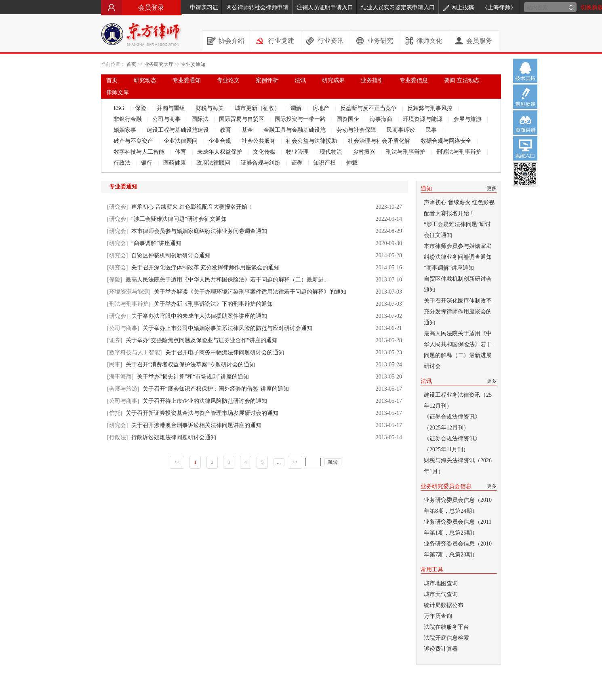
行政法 (123, 163)
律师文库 (117, 92)
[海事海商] (120, 377)
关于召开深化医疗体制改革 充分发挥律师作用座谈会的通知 (205, 267)
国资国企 (349, 119)
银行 (147, 163)
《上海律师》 (499, 7)
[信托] (114, 413)
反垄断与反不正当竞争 (369, 108)
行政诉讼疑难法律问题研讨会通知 (173, 437)
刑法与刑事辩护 (406, 152)
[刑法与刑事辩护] (128, 304)
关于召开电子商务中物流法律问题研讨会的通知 (224, 352)
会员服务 (479, 40)
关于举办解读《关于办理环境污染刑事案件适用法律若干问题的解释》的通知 (250, 292)
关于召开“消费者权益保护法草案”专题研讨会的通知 (190, 365)
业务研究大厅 (158, 64)
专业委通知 (193, 64)
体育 (181, 152)
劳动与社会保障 (357, 130)
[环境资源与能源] (128, 292)
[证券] (114, 340)
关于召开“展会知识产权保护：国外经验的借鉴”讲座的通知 (216, 389)
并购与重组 (172, 108)
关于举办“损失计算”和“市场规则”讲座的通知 (193, 377)
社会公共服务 (259, 141)
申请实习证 (204, 7)
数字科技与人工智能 (140, 152)
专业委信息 (414, 80)
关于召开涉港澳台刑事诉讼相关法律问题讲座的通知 (196, 425)
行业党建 (281, 40)
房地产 (321, 108)
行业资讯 (330, 40)
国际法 (201, 119)
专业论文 (228, 80)
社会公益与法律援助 (312, 141)
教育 (226, 130)
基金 (248, 130)
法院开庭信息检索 (446, 638)
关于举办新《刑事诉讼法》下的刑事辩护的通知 (213, 304)
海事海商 (382, 119)
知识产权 (325, 163)
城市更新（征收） (258, 108)
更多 (492, 188)
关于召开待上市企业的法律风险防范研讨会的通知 (205, 401)
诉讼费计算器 (441, 649)
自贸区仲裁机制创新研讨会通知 (170, 255)
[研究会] (117, 207)
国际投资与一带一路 (301, 119)
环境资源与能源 (423, 119)
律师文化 (429, 40)
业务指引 (372, 80)
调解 (296, 108)
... (279, 462)
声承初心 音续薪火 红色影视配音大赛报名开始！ (192, 207)
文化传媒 (265, 152)
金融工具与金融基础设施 (295, 130)
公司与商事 (167, 119)
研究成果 (333, 80)
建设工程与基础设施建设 (178, 130)
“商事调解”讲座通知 (156, 243)
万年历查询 (438, 616)
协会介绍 (231, 40)
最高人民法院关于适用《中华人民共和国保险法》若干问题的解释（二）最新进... (227, 280)
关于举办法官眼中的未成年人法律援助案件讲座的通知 (199, 316)
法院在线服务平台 (446, 627)
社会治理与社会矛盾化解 (380, 141)
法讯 (300, 80)
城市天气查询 (441, 594)
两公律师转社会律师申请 (257, 7)
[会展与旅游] (123, 389)
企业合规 (220, 141)
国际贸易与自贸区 (242, 119)
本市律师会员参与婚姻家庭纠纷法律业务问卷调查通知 (199, 231)
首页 (131, 64)
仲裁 (352, 163)
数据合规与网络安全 (447, 141)
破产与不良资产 (134, 141)
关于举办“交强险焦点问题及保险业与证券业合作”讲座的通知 (202, 340)
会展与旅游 (468, 119)
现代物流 (332, 152)
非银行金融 (128, 119)
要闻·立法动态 (462, 80)
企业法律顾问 (181, 141)
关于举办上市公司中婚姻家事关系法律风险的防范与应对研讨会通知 (227, 328)
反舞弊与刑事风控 (430, 108)
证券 (297, 163)
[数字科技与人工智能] (134, 352)
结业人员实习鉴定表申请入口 (398, 7)
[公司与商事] (123, 328)
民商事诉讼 (402, 130)
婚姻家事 (126, 130)
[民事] (114, 365)
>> (295, 462)
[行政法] (117, 437)
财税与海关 (210, 108)
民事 (431, 130)
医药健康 (175, 163)
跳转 (333, 462)
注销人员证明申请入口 (325, 7)
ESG (120, 108)
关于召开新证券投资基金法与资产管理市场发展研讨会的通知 (202, 413)
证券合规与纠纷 (261, 163)
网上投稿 (458, 7)
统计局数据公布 (443, 605)
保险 (141, 108)
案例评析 (267, 80)
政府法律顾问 (214, 163)
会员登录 (141, 7)
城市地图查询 (441, 583)
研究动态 (145, 80)
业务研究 (380, 40)
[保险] (114, 280)
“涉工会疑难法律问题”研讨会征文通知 (179, 219)
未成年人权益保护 (220, 152)
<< (177, 462)
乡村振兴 (365, 152)
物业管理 (298, 152)
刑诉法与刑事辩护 (459, 152)
